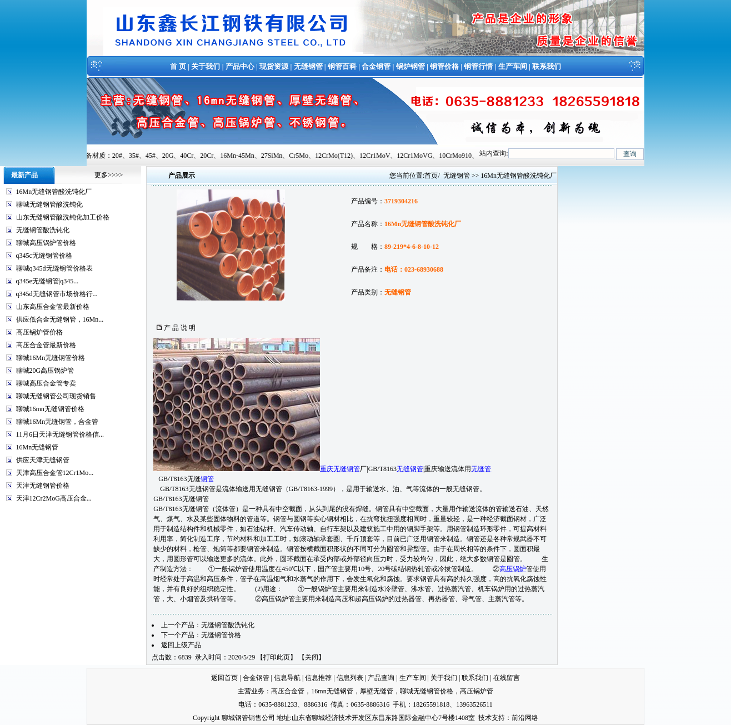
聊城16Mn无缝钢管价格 (51, 358)
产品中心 (240, 66)
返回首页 (224, 678)
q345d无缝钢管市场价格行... (57, 294)
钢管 (207, 479)
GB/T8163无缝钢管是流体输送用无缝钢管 (221, 489)
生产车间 (512, 66)
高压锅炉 (512, 569)
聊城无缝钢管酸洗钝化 (49, 204)
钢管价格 (444, 66)
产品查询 (381, 678)
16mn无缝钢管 (332, 691)
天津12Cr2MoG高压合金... (54, 498)
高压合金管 (287, 691)
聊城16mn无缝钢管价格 (50, 409)
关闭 (311, 657)
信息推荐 (318, 678)
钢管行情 (478, 66)
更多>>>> (108, 175)
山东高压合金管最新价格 (52, 307)
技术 (485, 718)
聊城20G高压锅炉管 (45, 370)
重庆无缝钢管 (340, 469)
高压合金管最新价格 (46, 345)
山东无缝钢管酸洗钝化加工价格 (62, 217)
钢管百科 (342, 66)
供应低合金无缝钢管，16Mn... (60, 319)
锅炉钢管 (410, 66)
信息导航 (287, 678)
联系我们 (546, 66)
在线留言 (506, 678)
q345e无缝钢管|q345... (47, 281)
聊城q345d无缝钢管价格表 (54, 268)
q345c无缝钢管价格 (44, 255)
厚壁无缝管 (376, 691)
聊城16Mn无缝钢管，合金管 (57, 422)
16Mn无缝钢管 (37, 447)
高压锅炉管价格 (39, 332)
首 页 (178, 66)
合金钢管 (376, 66)
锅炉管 (328, 589)
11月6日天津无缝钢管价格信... (60, 434)
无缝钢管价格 (221, 635)
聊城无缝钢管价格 (426, 691)
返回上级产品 (181, 645)
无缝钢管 (308, 66)
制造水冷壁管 (384, 589)
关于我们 (205, 66)
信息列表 (350, 678)
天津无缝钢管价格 (42, 485)
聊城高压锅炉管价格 (46, 243)
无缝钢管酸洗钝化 (42, 230)
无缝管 (481, 469)
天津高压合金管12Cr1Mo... (55, 473)
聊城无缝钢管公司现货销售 (56, 396)
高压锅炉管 (476, 691)
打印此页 (276, 657)
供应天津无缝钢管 (42, 460)
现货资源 (273, 66)
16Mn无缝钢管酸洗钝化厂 (54, 192)
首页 (431, 175)
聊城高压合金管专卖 (46, 383)
